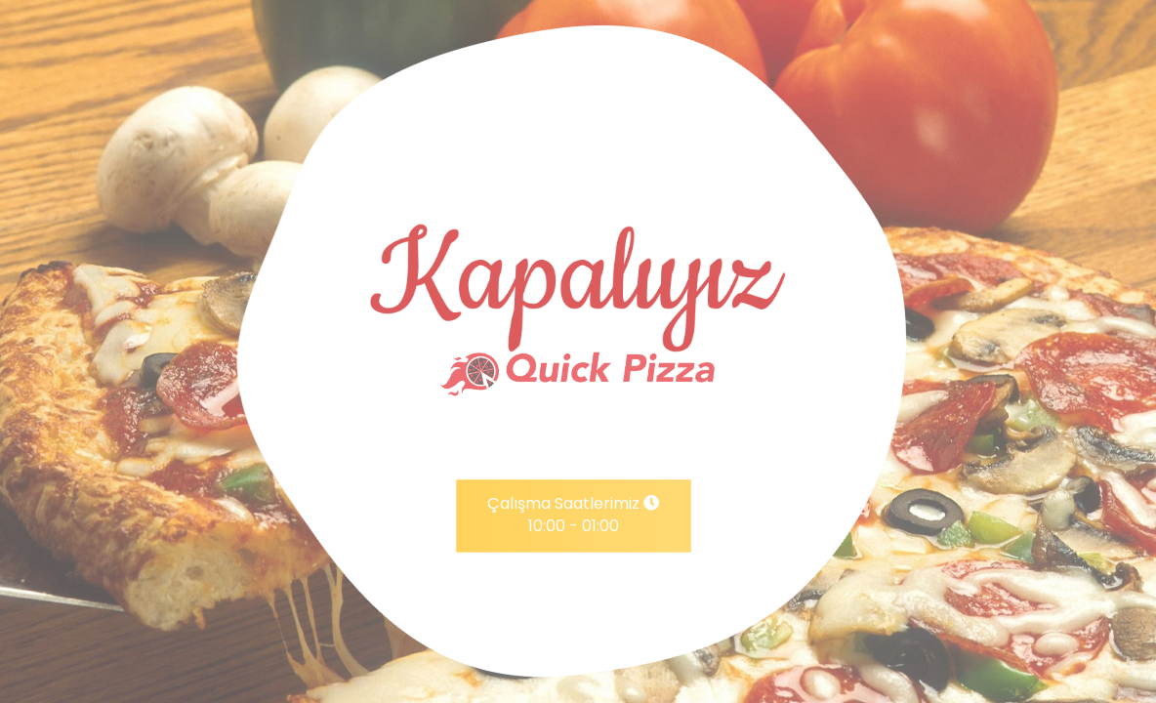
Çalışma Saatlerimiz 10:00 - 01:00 (573, 515)
